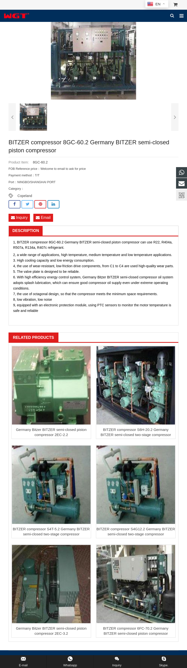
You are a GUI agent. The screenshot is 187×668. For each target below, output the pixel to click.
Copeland (25, 196)
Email (43, 218)
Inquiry (19, 218)
